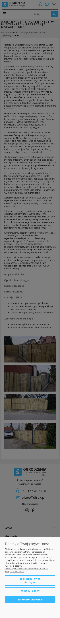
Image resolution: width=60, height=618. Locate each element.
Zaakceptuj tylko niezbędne (30, 580)
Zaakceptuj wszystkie (30, 599)
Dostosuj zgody (30, 590)
